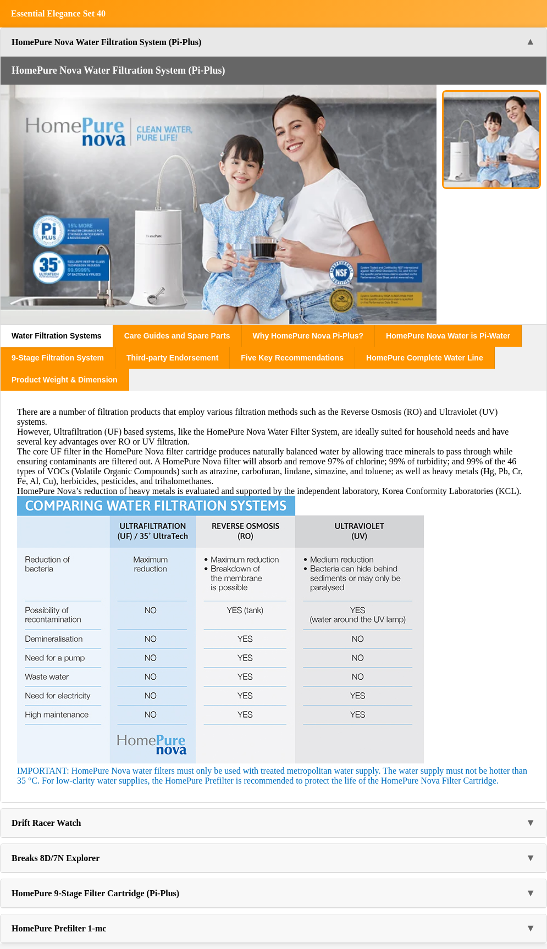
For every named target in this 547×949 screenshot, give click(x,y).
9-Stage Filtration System (58, 357)
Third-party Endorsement (172, 357)
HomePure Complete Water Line (424, 357)
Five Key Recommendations (292, 357)
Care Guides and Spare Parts (177, 335)
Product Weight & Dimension (65, 379)
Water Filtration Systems (57, 335)
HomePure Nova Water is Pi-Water (448, 335)
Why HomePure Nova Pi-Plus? (308, 335)
